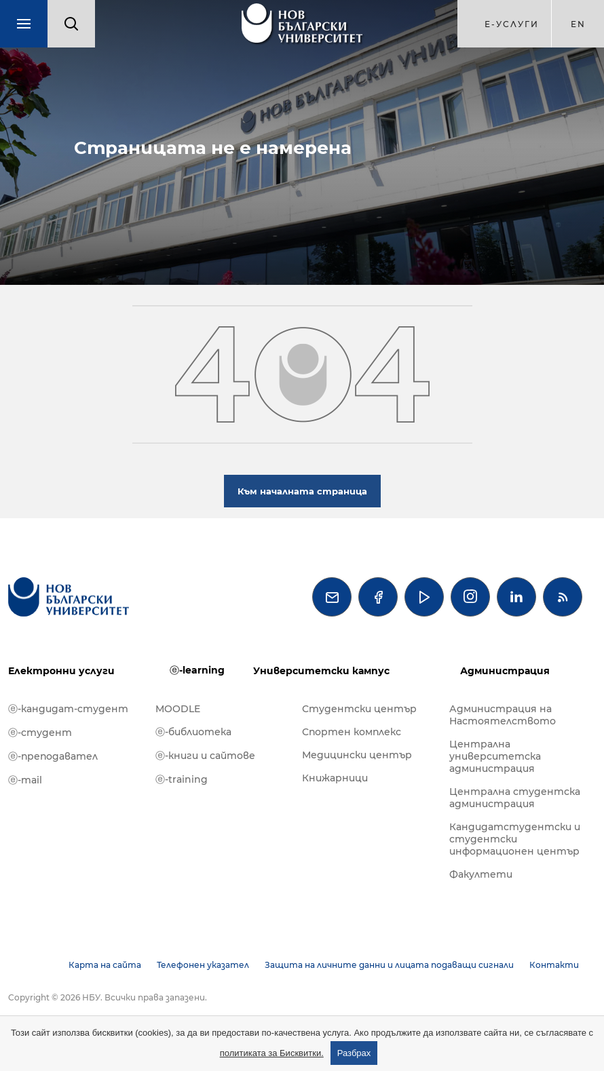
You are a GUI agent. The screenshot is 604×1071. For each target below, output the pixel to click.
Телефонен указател (203, 965)
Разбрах (354, 1053)
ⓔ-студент (40, 732)
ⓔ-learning (197, 670)
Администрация (505, 671)
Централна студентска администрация (514, 797)
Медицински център (357, 755)
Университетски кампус (321, 671)
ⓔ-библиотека (193, 732)
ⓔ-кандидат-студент (68, 709)
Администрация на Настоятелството (502, 715)
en (578, 24)
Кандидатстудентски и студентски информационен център (514, 839)
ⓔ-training (181, 779)
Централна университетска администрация (495, 756)
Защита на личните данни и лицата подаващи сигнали (389, 965)
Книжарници (335, 778)
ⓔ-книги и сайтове (205, 755)
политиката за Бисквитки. (272, 1053)
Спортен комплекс (351, 732)
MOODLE (177, 709)
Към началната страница (302, 491)
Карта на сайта (105, 965)
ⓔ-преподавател (53, 756)
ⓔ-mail (25, 780)
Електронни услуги (61, 671)
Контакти (554, 965)
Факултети (480, 874)
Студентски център (359, 709)
